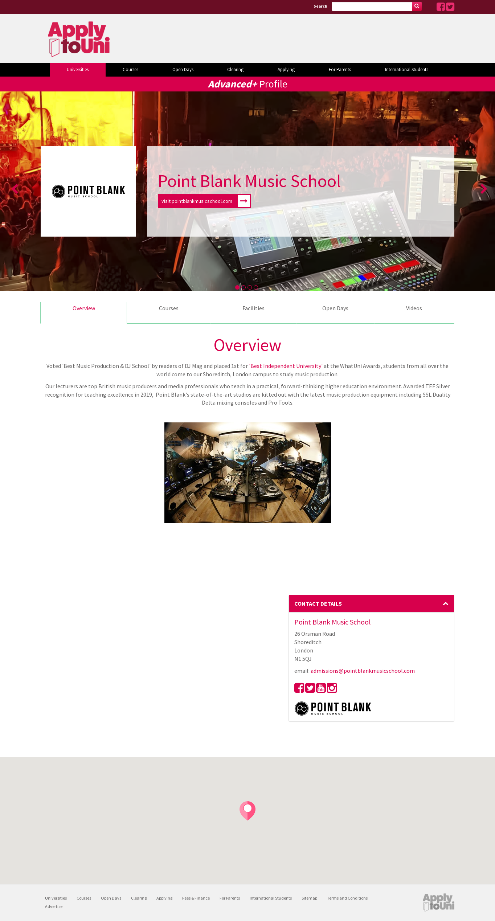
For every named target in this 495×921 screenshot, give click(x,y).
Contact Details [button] (371, 603)
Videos (414, 308)
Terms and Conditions (347, 898)
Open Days (182, 69)
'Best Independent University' (286, 365)
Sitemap (309, 898)
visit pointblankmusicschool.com (205, 201)
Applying (286, 69)
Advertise (53, 906)
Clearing (235, 69)
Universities (78, 69)
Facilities (253, 308)
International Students (406, 69)
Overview (84, 308)
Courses (130, 69)
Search (320, 6)
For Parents (340, 69)
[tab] (371, 604)
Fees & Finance (196, 898)
